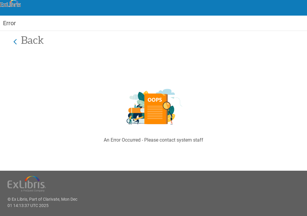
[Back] (15, 41)
